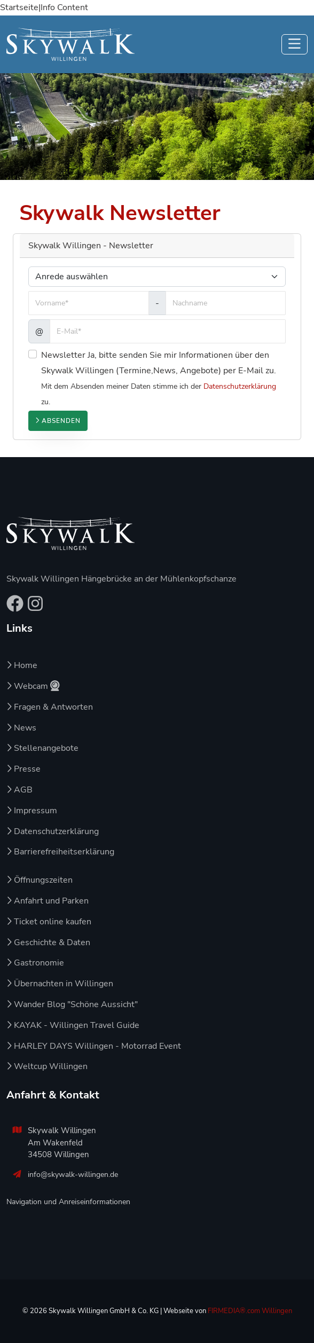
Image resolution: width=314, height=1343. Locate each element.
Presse (23, 769)
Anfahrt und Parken (47, 901)
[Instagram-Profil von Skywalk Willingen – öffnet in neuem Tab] (35, 607)
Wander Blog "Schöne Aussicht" (72, 1004)
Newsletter (63, 355)
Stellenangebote (42, 748)
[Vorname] (88, 303)
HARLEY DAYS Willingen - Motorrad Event (93, 1046)
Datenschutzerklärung (239, 386)
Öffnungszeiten (39, 880)
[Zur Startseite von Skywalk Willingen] (70, 533)
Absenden (58, 421)
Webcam (33, 686)
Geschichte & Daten (48, 942)
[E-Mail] (168, 331)
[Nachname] (226, 303)
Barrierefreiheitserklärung (60, 852)
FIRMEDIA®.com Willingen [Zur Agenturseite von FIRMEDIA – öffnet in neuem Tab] (250, 1311)
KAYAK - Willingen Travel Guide (72, 1025)
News (21, 728)
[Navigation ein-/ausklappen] (294, 44)
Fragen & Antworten (49, 707)
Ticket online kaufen (48, 922)
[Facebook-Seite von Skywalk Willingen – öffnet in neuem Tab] (14, 607)
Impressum (31, 810)
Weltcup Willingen (47, 1066)
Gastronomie (35, 963)
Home (21, 665)
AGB (19, 790)
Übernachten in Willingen (59, 983)
